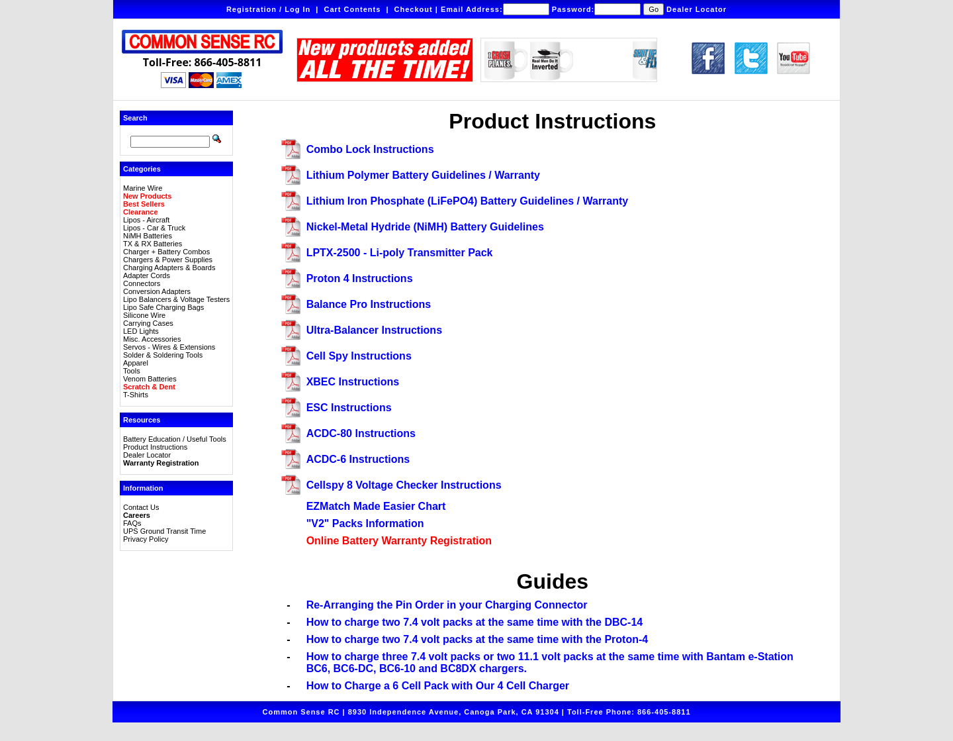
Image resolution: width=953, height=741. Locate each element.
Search (135, 118)
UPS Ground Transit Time (164, 531)
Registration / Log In (268, 9)
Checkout (413, 9)
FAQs (132, 523)
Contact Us (141, 507)
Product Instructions (155, 447)
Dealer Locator (696, 9)
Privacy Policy (145, 539)
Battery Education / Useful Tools (174, 439)
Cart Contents (352, 9)
